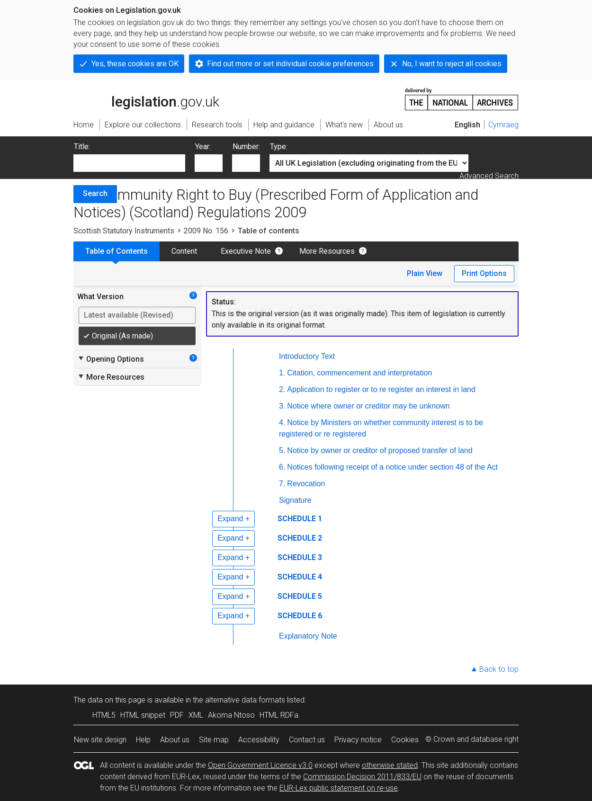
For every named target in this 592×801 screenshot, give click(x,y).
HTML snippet (142, 715)
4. (282, 422)
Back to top (499, 669)
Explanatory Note (308, 636)
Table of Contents (116, 251)
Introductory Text (307, 356)
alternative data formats (245, 699)
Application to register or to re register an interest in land (381, 389)
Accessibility (258, 739)
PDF (177, 715)
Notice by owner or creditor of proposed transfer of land (379, 450)
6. (282, 467)
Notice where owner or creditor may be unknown (368, 406)
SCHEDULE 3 (300, 557)
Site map (214, 739)
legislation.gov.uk (146, 98)
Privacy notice (358, 739)
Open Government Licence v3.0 (260, 765)
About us (174, 739)
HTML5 (104, 715)
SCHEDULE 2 (300, 538)
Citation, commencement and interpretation (359, 373)
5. (282, 450)
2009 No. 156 (206, 230)
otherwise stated (390, 765)
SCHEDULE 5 (300, 596)
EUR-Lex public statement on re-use (338, 787)
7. (282, 484)
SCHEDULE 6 (300, 615)
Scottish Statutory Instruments (123, 230)
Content (184, 251)
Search (95, 193)
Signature (295, 500)
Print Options (484, 273)
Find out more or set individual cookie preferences (290, 63)
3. (282, 406)
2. (282, 389)
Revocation (306, 484)
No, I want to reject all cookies (452, 63)
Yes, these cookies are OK (135, 63)
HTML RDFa (279, 715)
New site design (100, 739)
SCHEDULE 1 (300, 518)
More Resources (327, 251)
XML (195, 715)
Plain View (424, 273)
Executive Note (246, 251)
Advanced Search (489, 175)
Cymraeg (503, 124)
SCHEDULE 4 (300, 576)
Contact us (307, 739)
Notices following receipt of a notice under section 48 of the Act (392, 467)
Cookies (405, 739)
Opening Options (110, 359)
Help (143, 739)
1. (282, 373)
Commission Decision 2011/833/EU (362, 776)
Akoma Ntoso (231, 715)
